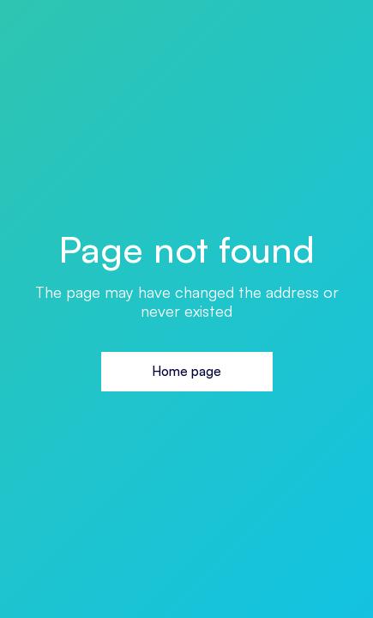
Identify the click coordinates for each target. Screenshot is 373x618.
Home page (186, 371)
